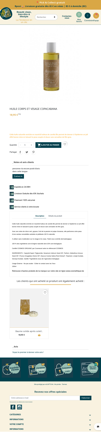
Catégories (15, 414)
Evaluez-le (18, 176)
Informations (16, 419)
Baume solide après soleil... (29, 331)
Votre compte (17, 424)
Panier (96, 21)
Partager (20, 152)
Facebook (13, 407)
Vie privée (57, 384)
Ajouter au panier (48, 145)
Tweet (26, 152)
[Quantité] (25, 145)
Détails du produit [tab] (55, 216)
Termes (64, 384)
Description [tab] (39, 216)
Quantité (13, 145)
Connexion (88, 21)
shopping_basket (39, 335)
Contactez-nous (67, 17)
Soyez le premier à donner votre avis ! (28, 352)
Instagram (19, 407)
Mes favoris (79, 20)
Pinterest (33, 152)
